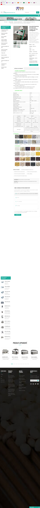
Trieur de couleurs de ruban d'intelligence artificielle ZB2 (8, 86)
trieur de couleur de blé (5, 47)
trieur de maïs (4, 55)
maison (5, 22)
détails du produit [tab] (18, 68)
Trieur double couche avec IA (8, 81)
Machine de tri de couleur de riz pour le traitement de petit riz (8, 100)
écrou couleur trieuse (3, 37)
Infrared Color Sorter (4, 68)
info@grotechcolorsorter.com (9, 12)
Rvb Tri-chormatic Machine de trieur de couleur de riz (8, 115)
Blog (1, 254)
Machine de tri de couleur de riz (19, 171)
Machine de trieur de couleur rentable (24, 179)
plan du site (2, 260)
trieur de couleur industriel (4, 34)
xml (1, 256)
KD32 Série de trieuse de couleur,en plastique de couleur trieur (8, 110)
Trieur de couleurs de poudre (8, 96)
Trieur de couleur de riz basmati (19, 173)
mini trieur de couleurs (3, 64)
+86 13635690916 (7, 280)
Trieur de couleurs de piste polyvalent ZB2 (8, 91)
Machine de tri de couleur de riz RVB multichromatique (6, 235)
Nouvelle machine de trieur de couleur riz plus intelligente (29, 193)
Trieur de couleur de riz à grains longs (20, 175)
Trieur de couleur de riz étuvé (32, 171)
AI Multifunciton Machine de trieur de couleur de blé (8, 120)
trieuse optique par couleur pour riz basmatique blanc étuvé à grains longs (34, 235)
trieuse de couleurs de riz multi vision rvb (25, 235)
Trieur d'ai (3, 53)
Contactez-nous (33, 65)
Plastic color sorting (22, 268)
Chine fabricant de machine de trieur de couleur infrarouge (8, 105)
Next (1, 239)
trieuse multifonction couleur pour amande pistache (11, 272)
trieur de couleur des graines (4, 44)
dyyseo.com (34, 289)
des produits (11, 22)
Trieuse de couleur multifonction (4, 30)
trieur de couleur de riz (18, 22)
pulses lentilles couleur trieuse (4, 40)
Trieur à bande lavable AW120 (8, 76)
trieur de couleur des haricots (4, 50)
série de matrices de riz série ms (29, 22)
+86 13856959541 (12, 280)
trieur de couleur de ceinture (5, 58)
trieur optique (29, 173)
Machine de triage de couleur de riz (27, 169)
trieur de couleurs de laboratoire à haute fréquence (8, 126)
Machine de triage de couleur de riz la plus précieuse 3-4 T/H (8, 131)
